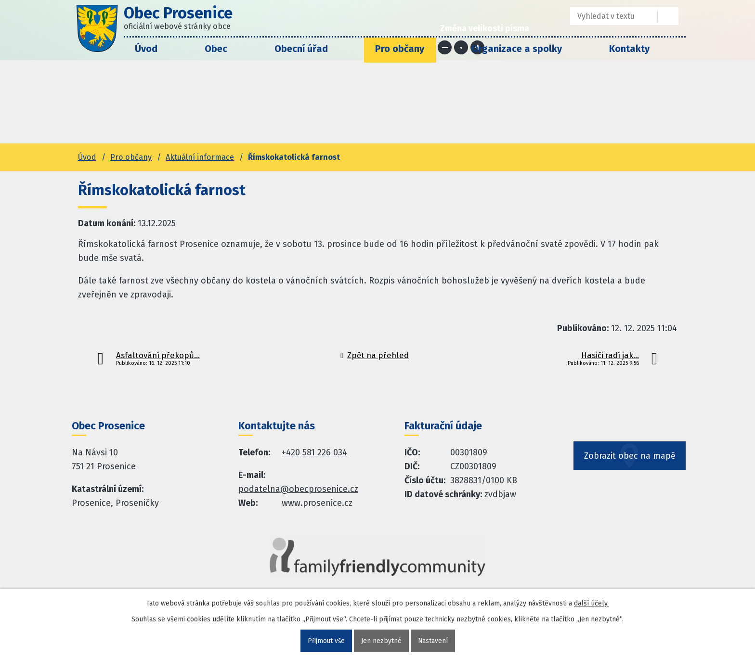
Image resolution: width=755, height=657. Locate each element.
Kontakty (629, 48)
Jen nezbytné (381, 641)
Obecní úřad (301, 48)
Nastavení (433, 641)
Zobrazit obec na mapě (630, 458)
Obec (216, 48)
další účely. (591, 603)
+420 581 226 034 (314, 452)
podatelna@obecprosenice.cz (298, 489)
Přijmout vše (326, 641)
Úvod (146, 48)
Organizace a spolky (516, 48)
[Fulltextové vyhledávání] (607, 16)
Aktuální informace (200, 157)
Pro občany (399, 48)
